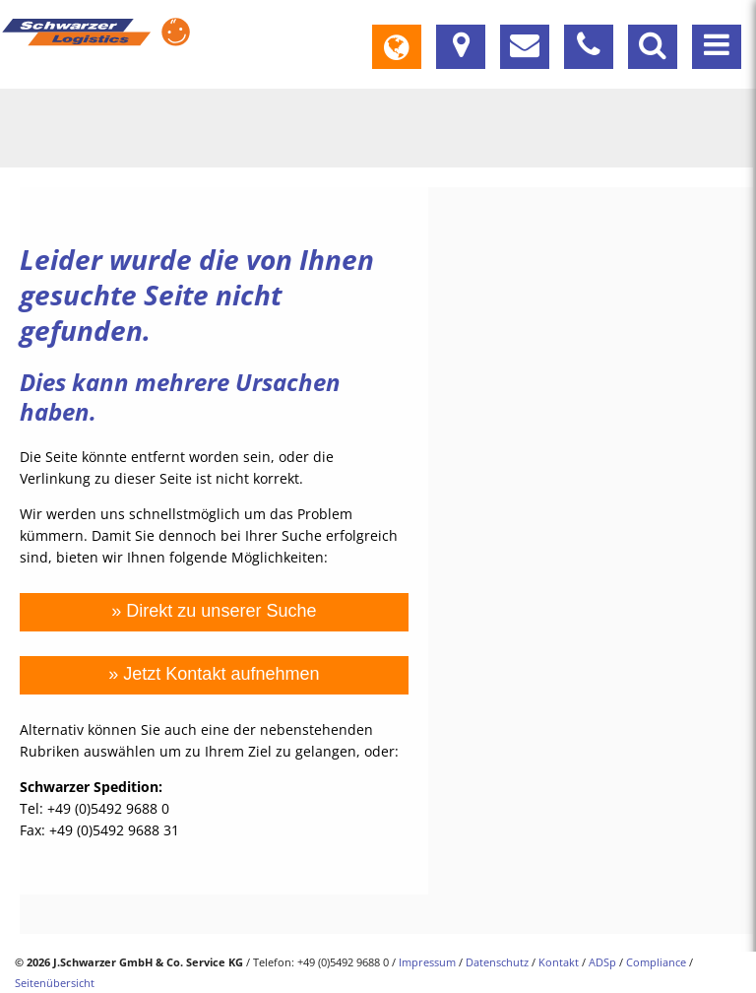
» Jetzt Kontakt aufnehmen (213, 674)
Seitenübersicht (54, 982)
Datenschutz (497, 962)
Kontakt (558, 962)
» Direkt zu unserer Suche (213, 611)
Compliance (656, 962)
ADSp (602, 962)
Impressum (427, 962)
